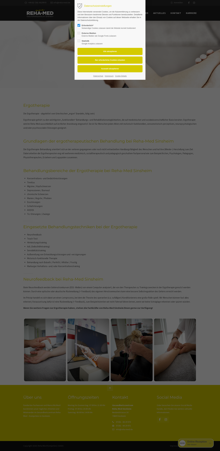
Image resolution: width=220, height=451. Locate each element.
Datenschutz (98, 76)
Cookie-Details (121, 76)
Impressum (109, 76)
